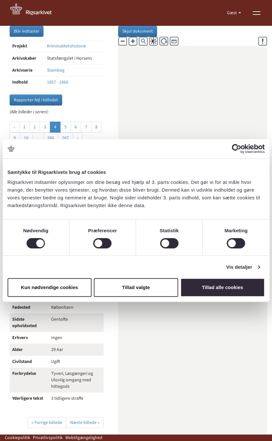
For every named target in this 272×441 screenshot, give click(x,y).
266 (50, 138)
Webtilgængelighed (83, 438)
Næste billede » (84, 422)
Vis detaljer (239, 267)
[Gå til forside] (34, 13)
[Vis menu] (256, 13)
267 (65, 138)
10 (26, 138)
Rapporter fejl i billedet (36, 100)
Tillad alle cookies (222, 287)
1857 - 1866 (57, 82)
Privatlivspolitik (48, 438)
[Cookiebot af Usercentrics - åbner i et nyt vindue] (236, 149)
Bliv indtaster (26, 31)
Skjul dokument (137, 31)
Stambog (55, 70)
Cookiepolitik (17, 438)
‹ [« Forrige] (14, 127)
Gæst (232, 13)
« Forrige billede (47, 422)
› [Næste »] (77, 138)
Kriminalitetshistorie (66, 46)
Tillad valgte (136, 287)
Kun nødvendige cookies (49, 287)
